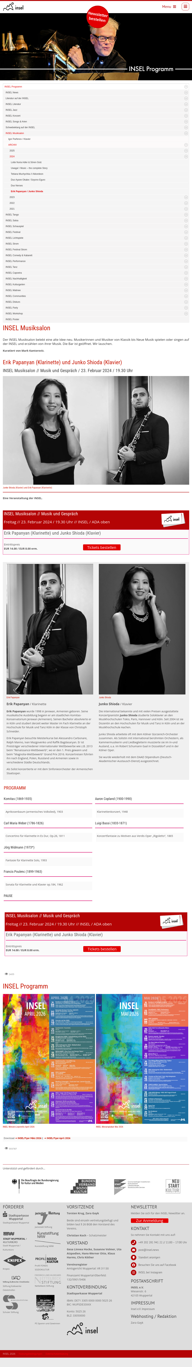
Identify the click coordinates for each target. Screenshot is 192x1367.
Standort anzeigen (149, 1257)
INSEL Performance (16, 261)
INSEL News (12, 92)
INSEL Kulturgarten (15, 284)
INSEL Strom (12, 243)
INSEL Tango (12, 214)
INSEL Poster (12, 319)
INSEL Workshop (14, 313)
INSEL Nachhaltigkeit (16, 278)
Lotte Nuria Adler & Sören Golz (26, 162)
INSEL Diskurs (13, 302)
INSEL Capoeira (14, 273)
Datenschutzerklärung (57, 1353)
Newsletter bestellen (98, 17)
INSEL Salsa (12, 220)
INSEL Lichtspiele (14, 238)
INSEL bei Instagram (150, 1272)
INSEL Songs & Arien (16, 121)
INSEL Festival (13, 232)
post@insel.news (148, 1250)
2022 (12, 203)
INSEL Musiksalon (15, 133)
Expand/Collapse (186, 87)
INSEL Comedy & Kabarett (19, 255)
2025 (12, 150)
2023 (12, 197)
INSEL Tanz (11, 267)
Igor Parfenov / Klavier (19, 139)
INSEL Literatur (13, 104)
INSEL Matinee (13, 290)
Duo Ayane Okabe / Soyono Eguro (28, 179)
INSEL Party (12, 307)
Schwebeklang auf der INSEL (20, 127)
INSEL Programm (13, 86)
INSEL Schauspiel (15, 226)
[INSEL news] (13, 6)
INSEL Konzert (13, 115)
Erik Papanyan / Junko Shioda (27, 191)
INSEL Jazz (11, 110)
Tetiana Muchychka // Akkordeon (27, 174)
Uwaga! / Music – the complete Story (29, 168)
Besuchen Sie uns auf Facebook (157, 1265)
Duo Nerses (17, 185)
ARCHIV (12, 145)
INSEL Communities (16, 296)
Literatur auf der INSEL (17, 98)
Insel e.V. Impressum (143, 1309)
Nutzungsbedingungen (30, 1353)
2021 (12, 209)
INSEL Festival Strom (16, 249)
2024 (12, 156)
